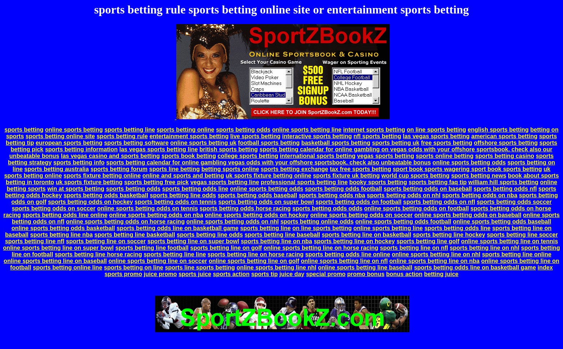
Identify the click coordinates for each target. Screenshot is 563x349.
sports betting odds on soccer (53, 208)
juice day (291, 274)
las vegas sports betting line (158, 149)
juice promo (160, 274)
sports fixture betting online (102, 175)
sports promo (123, 274)
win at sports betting (75, 189)
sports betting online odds (317, 221)
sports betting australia (56, 169)
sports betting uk (396, 143)
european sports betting (69, 143)
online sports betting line (307, 130)
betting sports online (230, 169)
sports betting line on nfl (414, 248)
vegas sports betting (385, 156)
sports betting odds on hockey (90, 202)
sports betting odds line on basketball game (177, 228)
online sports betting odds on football (416, 208)
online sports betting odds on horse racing (125, 221)
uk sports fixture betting (89, 182)
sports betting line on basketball (366, 235)
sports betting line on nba (276, 241)
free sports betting (446, 143)
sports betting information (81, 149)
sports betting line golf (428, 241)
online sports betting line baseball (365, 267)
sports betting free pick (156, 182)
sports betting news (478, 175)
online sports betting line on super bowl (58, 248)
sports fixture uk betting (346, 175)
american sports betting (504, 136)
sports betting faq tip (438, 182)
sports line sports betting (200, 267)
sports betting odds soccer (514, 202)
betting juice (441, 274)
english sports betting (498, 130)
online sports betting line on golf (254, 261)
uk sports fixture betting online (269, 175)
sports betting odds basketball (105, 195)
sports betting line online (516, 254)
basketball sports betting (335, 143)
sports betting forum (118, 169)
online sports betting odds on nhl (232, 221)
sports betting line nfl (35, 241)
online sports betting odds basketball (63, 228)
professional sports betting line (304, 182)
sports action (231, 274)
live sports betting (255, 136)
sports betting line (129, 130)
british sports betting (229, 149)
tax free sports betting (360, 169)
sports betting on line (133, 267)
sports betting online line (67, 267)
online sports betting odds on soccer (361, 215)
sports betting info (78, 162)
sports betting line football (152, 248)
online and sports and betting (183, 175)
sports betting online (185, 130)
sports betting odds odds (327, 208)
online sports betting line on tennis (509, 241)
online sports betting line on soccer (157, 261)
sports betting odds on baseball (428, 189)
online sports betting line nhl (276, 267)
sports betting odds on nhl (403, 195)
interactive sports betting (317, 136)
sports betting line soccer (522, 235)
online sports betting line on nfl (344, 261)
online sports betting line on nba (434, 261)
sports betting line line (175, 254)
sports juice (194, 274)
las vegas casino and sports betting (110, 156)
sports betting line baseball (282, 235)
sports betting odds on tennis (176, 202)
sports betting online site (60, 136)
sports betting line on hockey (354, 241)
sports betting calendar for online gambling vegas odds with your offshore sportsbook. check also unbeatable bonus (268, 162)
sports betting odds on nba (479, 195)
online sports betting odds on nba (156, 215)
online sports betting (74, 130)
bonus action (404, 274)
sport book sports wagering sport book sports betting (467, 169)
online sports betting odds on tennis (147, 208)
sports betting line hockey (449, 235)
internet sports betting (374, 130)
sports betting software (136, 143)
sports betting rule (122, 136)
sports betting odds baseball (257, 195)
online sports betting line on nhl (436, 254)
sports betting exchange (294, 169)
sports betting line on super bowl (193, 241)
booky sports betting (378, 182)
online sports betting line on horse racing (320, 248)
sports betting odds (243, 130)
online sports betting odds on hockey (256, 215)
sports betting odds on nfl (439, 202)
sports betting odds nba (332, 195)
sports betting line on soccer (106, 241)
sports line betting (174, 169)
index (545, 267)
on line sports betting (436, 130)
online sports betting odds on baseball (467, 215)
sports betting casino (504, 156)
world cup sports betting (415, 175)
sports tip (264, 274)
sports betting (23, 130)
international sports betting (317, 156)
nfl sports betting (377, 136)
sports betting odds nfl (505, 189)
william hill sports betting (503, 182)
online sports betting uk (203, 143)
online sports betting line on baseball (55, 261)
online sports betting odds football (403, 221)
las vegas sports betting (436, 136)
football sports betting (269, 143)
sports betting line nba (61, 235)
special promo (326, 274)
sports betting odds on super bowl (266, 202)
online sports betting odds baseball (502, 221)
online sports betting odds (469, 162)
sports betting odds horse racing (245, 208)
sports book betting (189, 156)
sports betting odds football (343, 189)
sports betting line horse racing (98, 254)
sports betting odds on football (359, 202)
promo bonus (366, 274)
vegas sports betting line (224, 182)
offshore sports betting (506, 143)
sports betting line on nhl (484, 248)
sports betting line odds (183, 195)
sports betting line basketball (135, 235)
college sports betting (247, 156)
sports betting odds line (195, 189)
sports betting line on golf (226, 248)
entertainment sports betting (189, 136)
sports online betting (445, 156)
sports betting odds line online (65, 215)
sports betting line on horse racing (256, 254)
